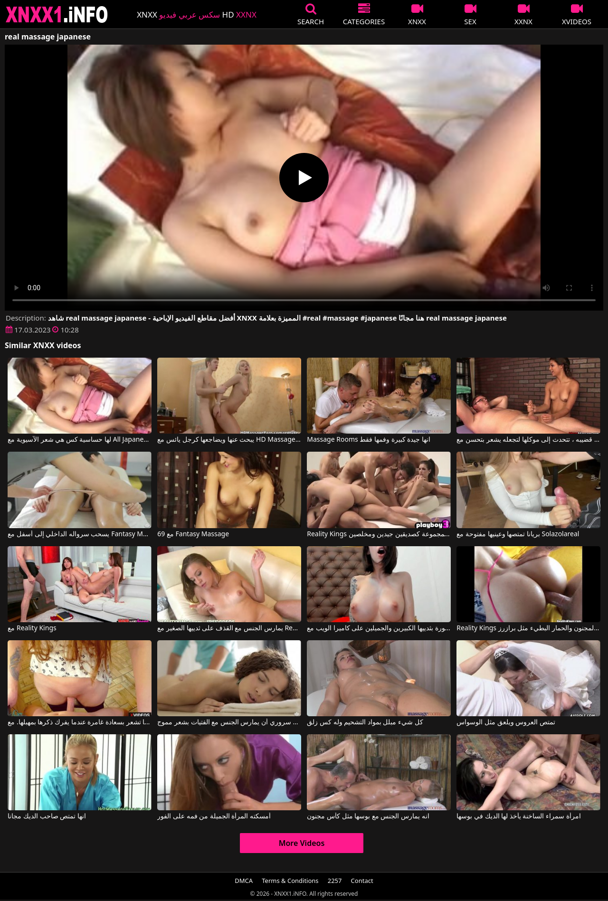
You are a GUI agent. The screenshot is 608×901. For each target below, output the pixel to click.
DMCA (244, 880)
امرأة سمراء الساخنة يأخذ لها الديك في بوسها (518, 816)
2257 (335, 880)
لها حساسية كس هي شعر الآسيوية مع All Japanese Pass (79, 440)
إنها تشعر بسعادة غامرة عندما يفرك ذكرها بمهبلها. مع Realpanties (79, 722)
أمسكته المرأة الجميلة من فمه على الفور (214, 816)
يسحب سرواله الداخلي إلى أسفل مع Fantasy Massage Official (79, 534)
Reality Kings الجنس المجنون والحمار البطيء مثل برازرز (528, 628)
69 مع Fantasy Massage (193, 534)
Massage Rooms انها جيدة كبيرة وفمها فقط (368, 440)
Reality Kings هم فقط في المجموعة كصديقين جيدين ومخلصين (378, 534)
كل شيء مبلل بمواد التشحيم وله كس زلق (365, 722)
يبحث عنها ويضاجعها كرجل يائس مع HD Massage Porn (229, 440)
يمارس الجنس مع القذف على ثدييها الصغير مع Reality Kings (229, 628)
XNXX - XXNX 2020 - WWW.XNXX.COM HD (57, 14)
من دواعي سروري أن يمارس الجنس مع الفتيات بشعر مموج (229, 722)
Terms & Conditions (290, 880)
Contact (362, 880)
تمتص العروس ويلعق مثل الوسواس (505, 722)
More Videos (302, 843)
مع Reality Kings (32, 628)
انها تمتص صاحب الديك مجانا (47, 816)
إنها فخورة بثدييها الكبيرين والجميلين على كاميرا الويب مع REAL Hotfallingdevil (378, 628)
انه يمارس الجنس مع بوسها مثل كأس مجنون (368, 816)
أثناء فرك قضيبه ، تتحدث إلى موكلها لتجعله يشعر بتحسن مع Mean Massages (528, 440)
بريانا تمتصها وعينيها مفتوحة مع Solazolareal (517, 534)
